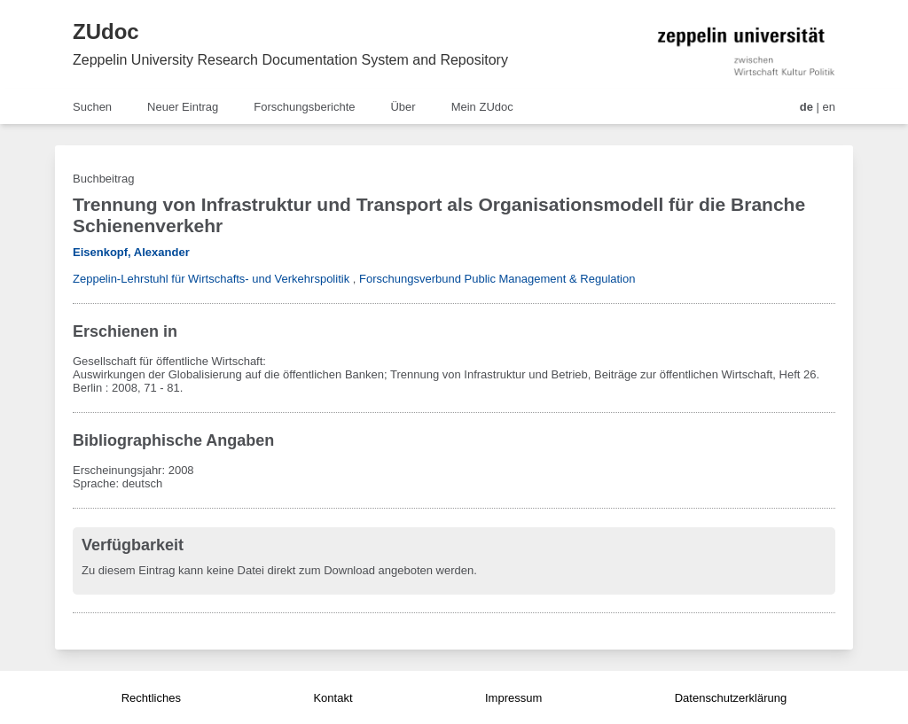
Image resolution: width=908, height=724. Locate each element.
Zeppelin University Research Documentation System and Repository (290, 59)
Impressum (513, 698)
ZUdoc (106, 31)
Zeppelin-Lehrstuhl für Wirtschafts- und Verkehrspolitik (211, 278)
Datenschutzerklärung (731, 698)
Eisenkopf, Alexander (131, 252)
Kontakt (332, 698)
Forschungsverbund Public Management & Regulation (497, 278)
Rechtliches (151, 698)
